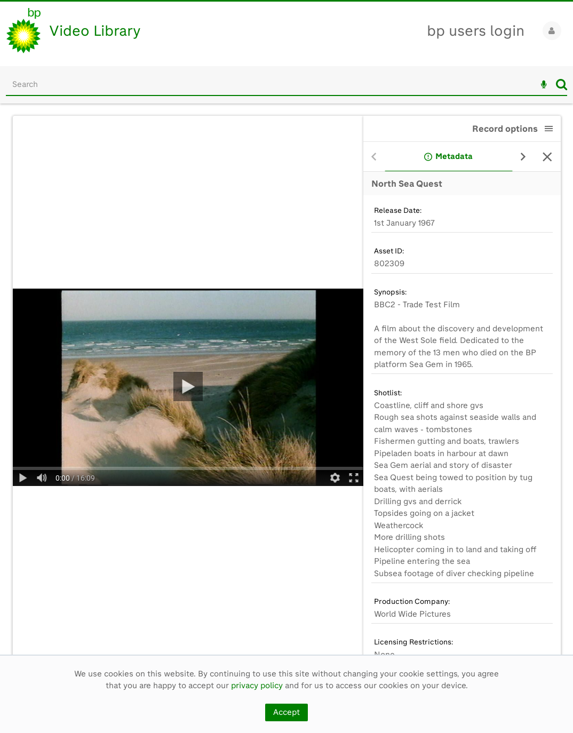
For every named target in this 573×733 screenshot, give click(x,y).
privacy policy (257, 685)
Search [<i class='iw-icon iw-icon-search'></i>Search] (561, 84)
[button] (549, 128)
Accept (286, 712)
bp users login (475, 30)
